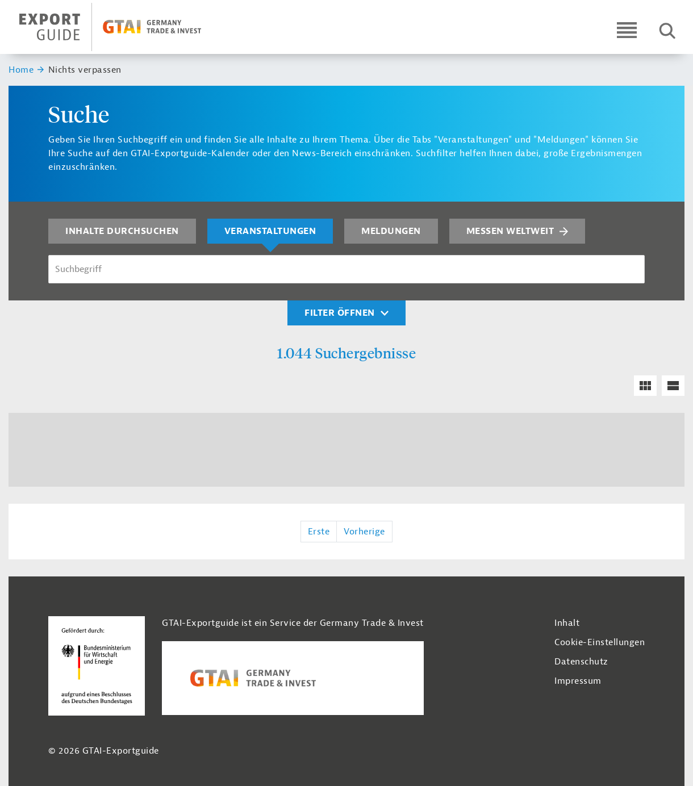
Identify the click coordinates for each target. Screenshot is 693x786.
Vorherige (364, 531)
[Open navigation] (627, 30)
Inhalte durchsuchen (122, 231)
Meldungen (391, 231)
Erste (319, 531)
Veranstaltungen (270, 231)
